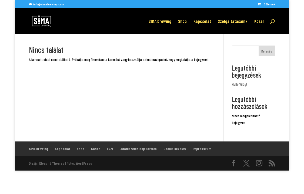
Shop (182, 21)
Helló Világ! (239, 84)
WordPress (84, 163)
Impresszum (202, 148)
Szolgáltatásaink (233, 21)
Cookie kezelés (174, 148)
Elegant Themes (51, 163)
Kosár (259, 21)
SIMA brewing (160, 21)
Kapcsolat (202, 21)
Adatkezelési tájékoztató (139, 148)
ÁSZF (110, 148)
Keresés (266, 51)
